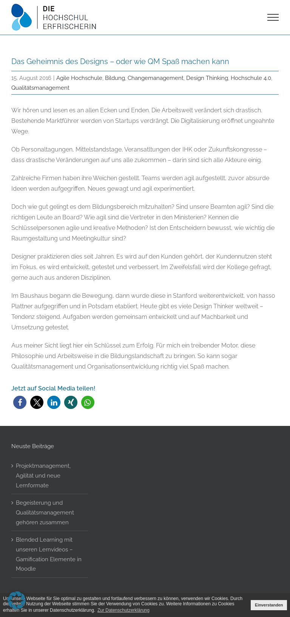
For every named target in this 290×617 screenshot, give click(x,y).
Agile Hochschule (79, 78)
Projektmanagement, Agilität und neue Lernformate (43, 475)
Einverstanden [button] (269, 605)
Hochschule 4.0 (251, 78)
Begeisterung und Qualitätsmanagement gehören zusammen (45, 512)
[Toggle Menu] (273, 17)
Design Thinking (207, 78)
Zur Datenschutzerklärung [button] (123, 610)
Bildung (115, 78)
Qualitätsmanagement (40, 87)
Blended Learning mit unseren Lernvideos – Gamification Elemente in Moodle (49, 554)
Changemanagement (156, 78)
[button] (19, 402)
